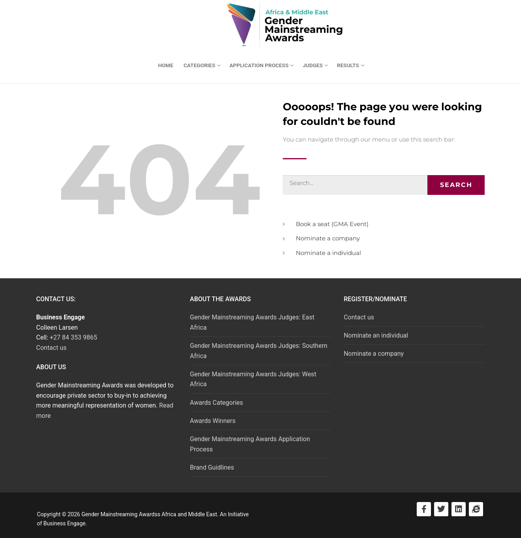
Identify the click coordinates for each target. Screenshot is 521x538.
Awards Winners (212, 421)
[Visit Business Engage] (476, 509)
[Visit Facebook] (424, 509)
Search (456, 185)
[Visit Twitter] (441, 509)
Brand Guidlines (212, 467)
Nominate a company (374, 353)
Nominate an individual (376, 335)
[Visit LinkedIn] (458, 509)
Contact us (51, 347)
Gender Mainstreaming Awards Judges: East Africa (252, 322)
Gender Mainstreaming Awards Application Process (250, 444)
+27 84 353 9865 (73, 337)
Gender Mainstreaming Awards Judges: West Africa (253, 379)
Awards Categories (216, 402)
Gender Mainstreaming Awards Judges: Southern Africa (258, 351)
